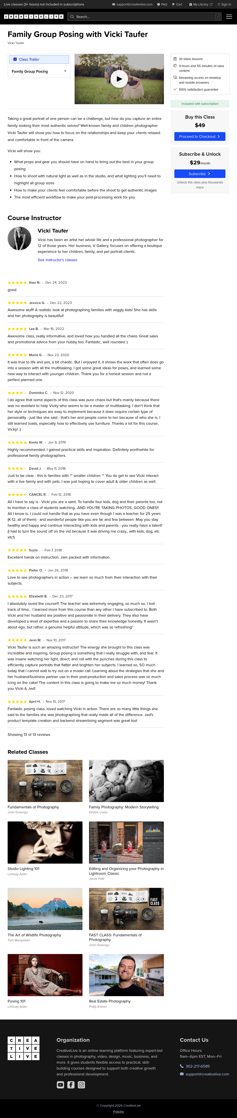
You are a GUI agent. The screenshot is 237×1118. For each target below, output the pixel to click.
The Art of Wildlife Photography (34, 935)
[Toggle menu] (229, 17)
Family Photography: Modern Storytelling (124, 807)
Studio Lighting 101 (23, 868)
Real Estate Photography (110, 1001)
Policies (118, 1111)
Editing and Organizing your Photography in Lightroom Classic (126, 871)
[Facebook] (71, 1085)
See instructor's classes (57, 259)
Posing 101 (16, 1001)
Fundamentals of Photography (33, 807)
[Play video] (119, 79)
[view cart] (178, 4)
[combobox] (144, 17)
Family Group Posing (30, 71)
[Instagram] (81, 1085)
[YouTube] (60, 1085)
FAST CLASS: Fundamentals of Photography (115, 937)
